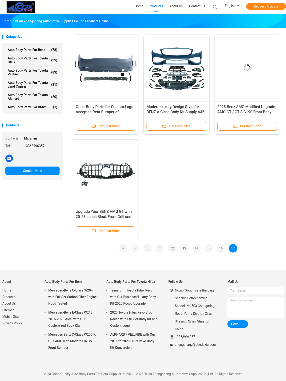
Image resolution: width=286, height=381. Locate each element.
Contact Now (32, 171)
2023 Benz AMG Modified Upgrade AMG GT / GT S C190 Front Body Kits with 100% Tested (246, 112)
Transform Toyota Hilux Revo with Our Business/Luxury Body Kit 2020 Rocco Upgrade (133, 296)
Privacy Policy (12, 323)
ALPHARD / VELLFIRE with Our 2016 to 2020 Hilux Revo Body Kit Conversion (132, 341)
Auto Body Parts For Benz (32, 49)
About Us (9, 303)
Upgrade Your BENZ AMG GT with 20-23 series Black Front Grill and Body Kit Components (104, 216)
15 (209, 248)
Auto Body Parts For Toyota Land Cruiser (32, 84)
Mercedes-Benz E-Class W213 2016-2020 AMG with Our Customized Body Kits (70, 319)
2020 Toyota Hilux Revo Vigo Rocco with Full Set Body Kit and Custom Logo (134, 319)
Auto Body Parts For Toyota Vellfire (32, 72)
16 (221, 248)
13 (184, 248)
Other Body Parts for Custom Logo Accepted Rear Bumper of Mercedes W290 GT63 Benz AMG (104, 112)
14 (196, 248)
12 (172, 248)
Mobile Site (10, 317)
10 (148, 248)
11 (160, 248)
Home (6, 290)
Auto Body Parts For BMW (32, 107)
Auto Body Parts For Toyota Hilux (32, 60)
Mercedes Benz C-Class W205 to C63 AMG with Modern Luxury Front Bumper (72, 341)
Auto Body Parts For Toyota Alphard (32, 97)
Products (8, 297)
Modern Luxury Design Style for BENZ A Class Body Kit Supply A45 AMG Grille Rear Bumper (175, 112)
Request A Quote (266, 6)
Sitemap (8, 310)
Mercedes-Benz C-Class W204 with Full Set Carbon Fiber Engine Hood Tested (72, 296)
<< (123, 248)
